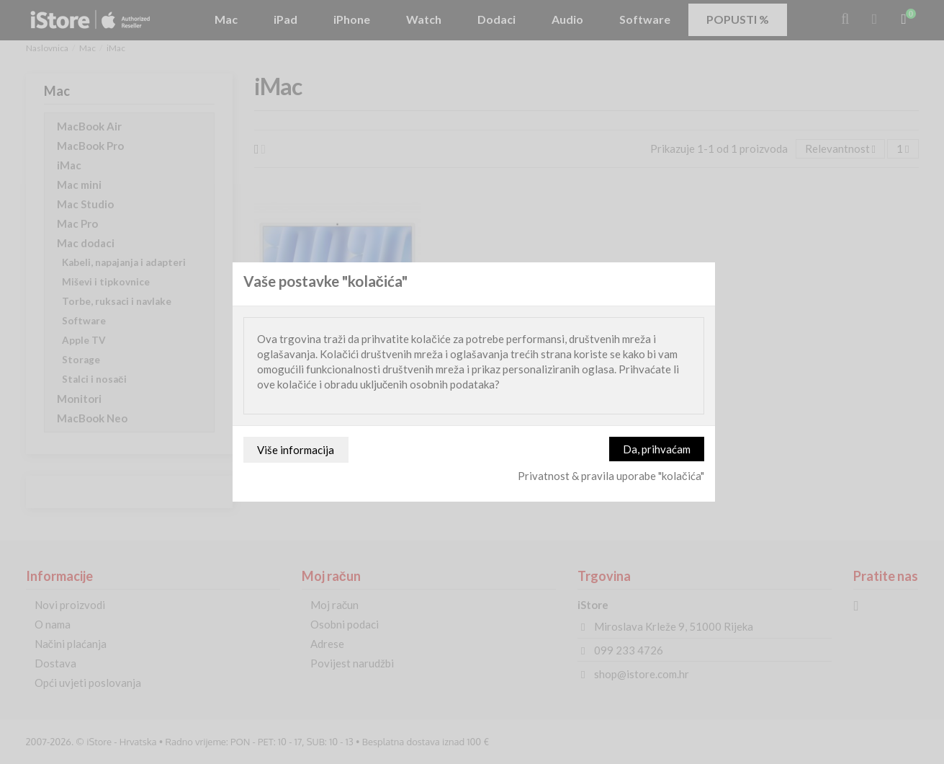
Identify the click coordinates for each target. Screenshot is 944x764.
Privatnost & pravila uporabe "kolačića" (611, 475)
